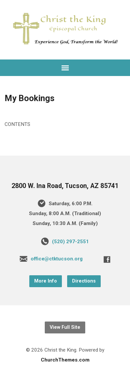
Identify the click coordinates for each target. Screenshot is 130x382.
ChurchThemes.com (65, 360)
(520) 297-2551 (70, 242)
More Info (45, 281)
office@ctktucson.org (57, 259)
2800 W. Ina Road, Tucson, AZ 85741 (65, 186)
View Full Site (65, 327)
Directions (84, 281)
